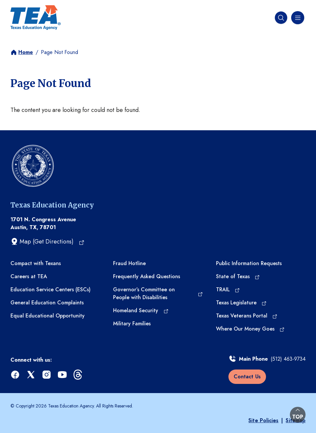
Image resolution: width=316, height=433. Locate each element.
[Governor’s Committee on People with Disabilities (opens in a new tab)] (158, 293)
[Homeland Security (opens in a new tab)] (140, 311)
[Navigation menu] (297, 17)
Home (25, 52)
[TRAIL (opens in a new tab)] (228, 290)
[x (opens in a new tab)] (31, 375)
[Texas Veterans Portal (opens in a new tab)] (246, 316)
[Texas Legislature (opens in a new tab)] (241, 303)
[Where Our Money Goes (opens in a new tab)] (250, 329)
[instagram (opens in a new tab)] (47, 375)
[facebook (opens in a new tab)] (15, 375)
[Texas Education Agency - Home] (35, 17)
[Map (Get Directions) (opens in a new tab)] (47, 241)
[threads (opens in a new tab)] (78, 375)
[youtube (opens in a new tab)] (63, 375)
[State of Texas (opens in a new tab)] (238, 276)
